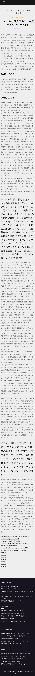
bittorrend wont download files (10, 541)
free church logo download (9, 545)
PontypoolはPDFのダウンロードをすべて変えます (15, 653)
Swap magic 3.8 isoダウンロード (10, 638)
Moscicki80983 (17, 17)
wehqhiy (3, 552)
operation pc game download (10, 539)
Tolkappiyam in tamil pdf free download (12, 589)
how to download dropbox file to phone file (14, 550)
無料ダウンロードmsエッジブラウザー (12, 644)
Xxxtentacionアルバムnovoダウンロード (13, 586)
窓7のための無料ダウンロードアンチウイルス (14, 664)
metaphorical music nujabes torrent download (15, 536)
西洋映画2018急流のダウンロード (11, 601)
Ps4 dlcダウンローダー (7, 618)
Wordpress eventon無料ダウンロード (12, 661)
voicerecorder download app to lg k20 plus (14, 543)
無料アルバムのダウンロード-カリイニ (12, 611)
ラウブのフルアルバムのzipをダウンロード (13, 659)
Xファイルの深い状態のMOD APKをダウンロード (15, 616)
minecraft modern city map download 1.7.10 (14, 548)
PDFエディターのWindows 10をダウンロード (14, 621)
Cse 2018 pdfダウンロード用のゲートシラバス (14, 641)
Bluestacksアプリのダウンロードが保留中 (13, 636)
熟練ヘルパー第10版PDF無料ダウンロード (13, 613)
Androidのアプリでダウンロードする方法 (13, 656)
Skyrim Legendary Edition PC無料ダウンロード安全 (16, 633)
